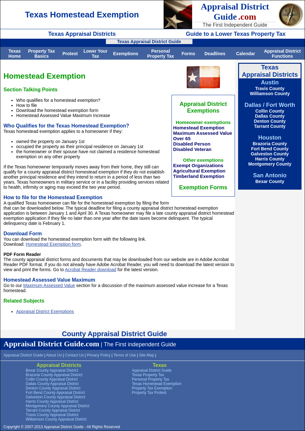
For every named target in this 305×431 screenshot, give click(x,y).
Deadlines (214, 53)
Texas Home (15, 54)
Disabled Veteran (192, 149)
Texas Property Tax (148, 375)
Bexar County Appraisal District (52, 370)
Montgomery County (269, 164)
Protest (70, 53)
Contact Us (74, 355)
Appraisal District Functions (282, 54)
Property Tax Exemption (152, 388)
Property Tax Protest (149, 392)
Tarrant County (269, 126)
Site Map (146, 355)
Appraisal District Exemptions (45, 311)
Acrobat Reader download (90, 269)
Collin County (270, 111)
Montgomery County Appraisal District (57, 406)
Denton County (270, 121)
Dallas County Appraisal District (52, 384)
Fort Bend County (270, 148)
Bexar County (269, 181)
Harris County (270, 158)
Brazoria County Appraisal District (54, 375)
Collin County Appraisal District (52, 379)
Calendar (245, 53)
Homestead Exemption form (53, 244)
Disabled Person (192, 144)
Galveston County (270, 153)
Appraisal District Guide (23, 355)
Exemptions (125, 53)
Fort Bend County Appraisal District (55, 392)
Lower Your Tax (95, 54)
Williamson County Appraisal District (56, 419)
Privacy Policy (99, 355)
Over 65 (182, 138)
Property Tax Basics (41, 54)
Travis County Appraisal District (52, 415)
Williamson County (270, 93)
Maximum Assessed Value (202, 133)
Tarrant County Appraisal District (53, 410)
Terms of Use (125, 355)
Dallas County (269, 116)
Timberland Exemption (198, 176)
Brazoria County (270, 143)
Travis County (270, 88)
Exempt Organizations (198, 165)
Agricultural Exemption (199, 170)
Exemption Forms (203, 187)
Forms (188, 53)
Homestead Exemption (198, 127)
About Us (54, 355)
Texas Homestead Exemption (156, 384)
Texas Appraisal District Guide (149, 41)
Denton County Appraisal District (53, 388)
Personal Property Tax (160, 54)
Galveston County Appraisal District (55, 397)
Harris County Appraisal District (52, 401)
